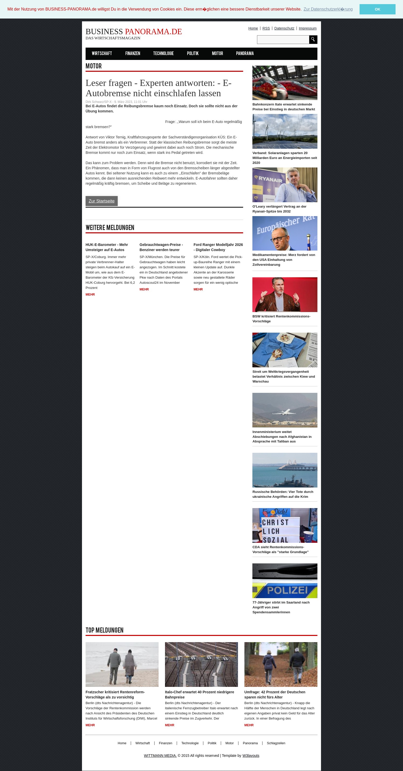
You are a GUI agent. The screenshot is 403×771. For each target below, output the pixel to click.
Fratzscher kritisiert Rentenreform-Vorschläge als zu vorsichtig (115, 694)
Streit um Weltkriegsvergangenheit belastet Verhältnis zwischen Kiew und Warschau (283, 376)
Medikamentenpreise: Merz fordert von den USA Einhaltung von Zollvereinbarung (283, 260)
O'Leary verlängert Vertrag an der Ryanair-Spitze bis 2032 (279, 209)
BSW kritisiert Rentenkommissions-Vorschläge (281, 318)
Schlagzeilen (276, 743)
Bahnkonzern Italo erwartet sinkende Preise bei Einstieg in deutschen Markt (283, 106)
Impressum (308, 28)
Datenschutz (284, 28)
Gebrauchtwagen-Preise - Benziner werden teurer (161, 247)
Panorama (245, 54)
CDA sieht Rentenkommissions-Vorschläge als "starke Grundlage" (280, 549)
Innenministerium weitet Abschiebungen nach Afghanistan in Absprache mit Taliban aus (282, 437)
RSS (266, 28)
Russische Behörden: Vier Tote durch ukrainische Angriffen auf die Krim (282, 494)
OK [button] (377, 9)
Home (253, 28)
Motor (217, 54)
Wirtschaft (102, 54)
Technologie (163, 54)
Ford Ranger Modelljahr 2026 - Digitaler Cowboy (218, 247)
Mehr (90, 294)
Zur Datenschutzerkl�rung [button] (328, 9)
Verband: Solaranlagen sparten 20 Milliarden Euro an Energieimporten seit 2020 (284, 158)
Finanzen (132, 54)
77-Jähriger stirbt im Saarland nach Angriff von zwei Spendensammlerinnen (280, 607)
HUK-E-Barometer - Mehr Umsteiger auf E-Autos (107, 247)
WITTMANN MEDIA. (160, 756)
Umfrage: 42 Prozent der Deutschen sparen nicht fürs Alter (274, 694)
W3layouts (251, 756)
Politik (193, 54)
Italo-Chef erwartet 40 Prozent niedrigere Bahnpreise (199, 694)
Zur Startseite (102, 201)
